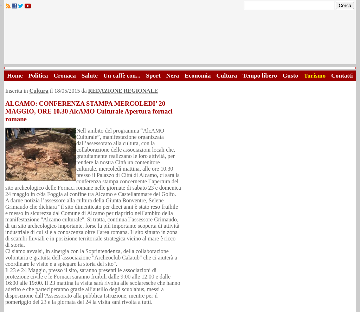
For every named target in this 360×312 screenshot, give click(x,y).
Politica (38, 75)
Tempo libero (260, 75)
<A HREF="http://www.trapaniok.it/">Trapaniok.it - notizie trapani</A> (180, 38)
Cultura (226, 75)
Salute (90, 75)
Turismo (315, 75)
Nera (172, 75)
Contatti (342, 75)
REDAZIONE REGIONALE (123, 91)
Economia (198, 75)
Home (14, 75)
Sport (153, 75)
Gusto (290, 75)
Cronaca (64, 75)
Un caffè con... (121, 75)
